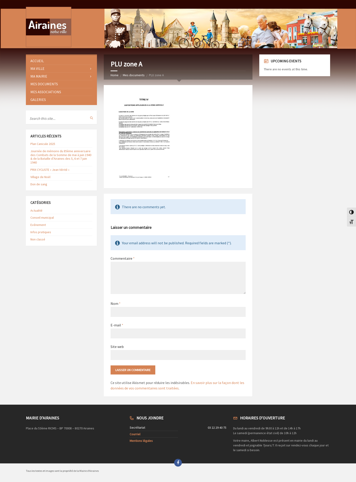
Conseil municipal (42, 217)
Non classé (37, 239)
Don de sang (38, 184)
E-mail (117, 325)
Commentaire (123, 258)
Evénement (38, 225)
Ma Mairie (38, 76)
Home (115, 75)
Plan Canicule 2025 (42, 144)
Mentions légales (141, 441)
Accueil (37, 61)
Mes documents (134, 75)
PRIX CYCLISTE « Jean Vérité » (49, 170)
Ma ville (37, 68)
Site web (117, 346)
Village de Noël (40, 177)
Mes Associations (45, 92)
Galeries (38, 99)
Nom (116, 303)
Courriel (135, 434)
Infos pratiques (40, 232)
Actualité (36, 210)
